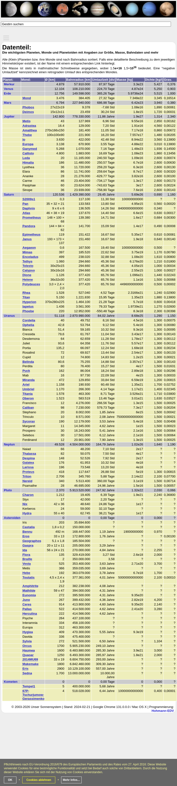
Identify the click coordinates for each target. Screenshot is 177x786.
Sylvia (27, 641)
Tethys (27, 261)
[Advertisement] (89, 751)
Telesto (27, 266)
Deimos (28, 112)
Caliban (28, 407)
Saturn (9, 194)
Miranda (28, 380)
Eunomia (29, 595)
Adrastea (29, 125)
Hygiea (27, 632)
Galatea (28, 462)
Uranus (9, 316)
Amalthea (29, 130)
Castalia (28, 527)
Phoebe (28, 311)
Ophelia (28, 325)
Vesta (26, 563)
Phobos (28, 107)
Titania (27, 394)
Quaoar (28, 655)
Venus (8, 89)
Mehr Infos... (71, 780)
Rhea (26, 292)
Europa (27, 144)
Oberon (28, 398)
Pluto (8, 490)
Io (23, 139)
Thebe (27, 135)
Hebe (26, 573)
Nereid (27, 481)
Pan (25, 204)
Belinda (28, 362)
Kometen (10, 681)
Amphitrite (30, 586)
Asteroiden (12, 518)
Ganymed (29, 149)
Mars (7, 102)
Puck (26, 371)
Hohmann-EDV (163, 711)
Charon (28, 495)
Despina (28, 458)
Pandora (28, 226)
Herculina (29, 613)
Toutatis (28, 577)
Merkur (9, 84)
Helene (27, 279)
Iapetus (28, 306)
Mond (26, 98)
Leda (26, 158)
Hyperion (29, 302)
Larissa (28, 467)
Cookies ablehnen (38, 780)
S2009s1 (28, 199)
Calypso (28, 270)
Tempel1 (28, 686)
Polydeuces (31, 284)
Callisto (28, 153)
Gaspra (27, 545)
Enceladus (30, 257)
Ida (24, 550)
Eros (25, 536)
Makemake (30, 664)
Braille (27, 559)
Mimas (27, 252)
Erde (7, 93)
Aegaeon (29, 247)
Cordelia (28, 320)
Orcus (27, 646)
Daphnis (28, 208)
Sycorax (28, 421)
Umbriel (28, 389)
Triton (26, 476)
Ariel (25, 384)
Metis (26, 121)
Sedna (27, 673)
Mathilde (28, 590)
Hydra (26, 513)
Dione (26, 275)
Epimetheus (31, 234)
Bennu (27, 531)
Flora (26, 554)
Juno (26, 600)
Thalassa (29, 453)
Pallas (27, 609)
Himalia (28, 162)
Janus (27, 239)
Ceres (26, 604)
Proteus (28, 472)
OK (10, 780)
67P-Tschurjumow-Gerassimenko (33, 694)
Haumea (28, 650)
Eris (25, 668)
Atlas (26, 213)
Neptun (9, 444)
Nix (25, 504)
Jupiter (9, 116)
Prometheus (31, 217)
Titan (26, 297)
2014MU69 (30, 659)
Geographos (31, 541)
